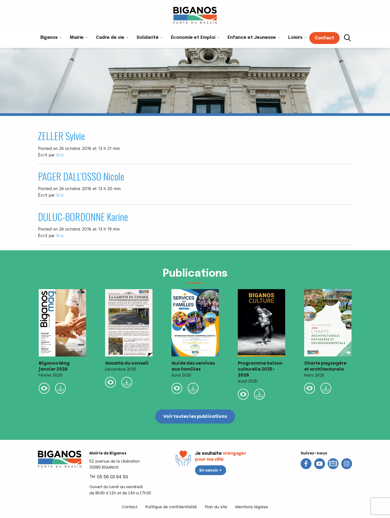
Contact (129, 507)
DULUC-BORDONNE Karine (83, 216)
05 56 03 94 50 (112, 477)
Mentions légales (251, 507)
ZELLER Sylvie (61, 135)
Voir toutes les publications (195, 416)
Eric (60, 154)
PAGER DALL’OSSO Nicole (81, 176)
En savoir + (210, 470)
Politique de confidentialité (171, 507)
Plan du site (216, 507)
